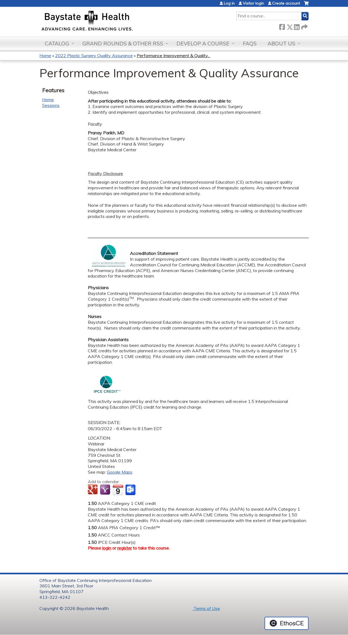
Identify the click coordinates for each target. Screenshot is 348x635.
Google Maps (119, 472)
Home (45, 55)
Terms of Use (206, 608)
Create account (286, 3)
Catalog (57, 43)
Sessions (51, 105)
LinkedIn (296, 26)
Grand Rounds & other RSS (122, 43)
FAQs (250, 43)
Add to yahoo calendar (105, 490)
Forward (304, 26)
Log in (229, 3)
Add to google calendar (93, 490)
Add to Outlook (130, 490)
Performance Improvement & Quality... (173, 55)
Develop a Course (202, 43)
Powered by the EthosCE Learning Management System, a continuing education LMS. (287, 623)
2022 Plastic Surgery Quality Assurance (94, 55)
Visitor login (253, 3)
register (124, 548)
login (106, 548)
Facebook (282, 26)
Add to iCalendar (117, 489)
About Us (281, 43)
